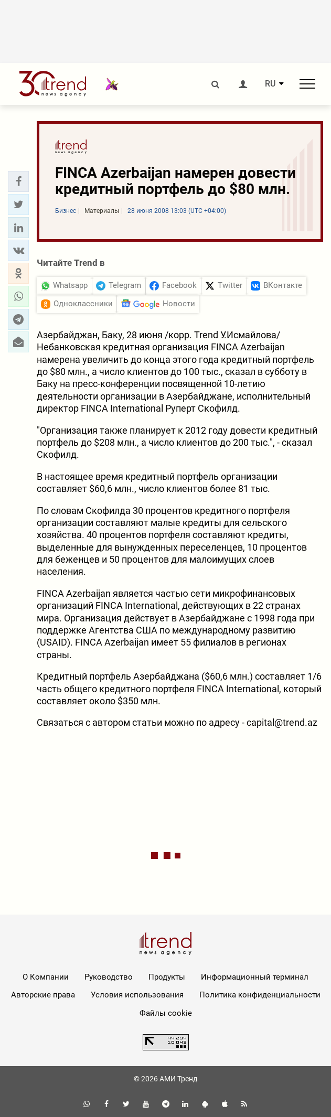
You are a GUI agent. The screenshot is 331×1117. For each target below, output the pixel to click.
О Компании (46, 977)
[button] (18, 181)
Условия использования (137, 995)
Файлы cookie (166, 1013)
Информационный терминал (254, 977)
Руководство (108, 977)
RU (270, 84)
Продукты (166, 977)
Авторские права (43, 995)
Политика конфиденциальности (260, 995)
